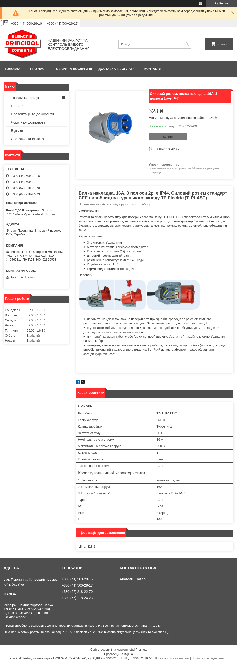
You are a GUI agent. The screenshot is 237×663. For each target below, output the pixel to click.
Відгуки (17, 130)
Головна (12, 69)
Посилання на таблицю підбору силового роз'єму (114, 204)
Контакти (152, 69)
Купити (168, 136)
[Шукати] (187, 44)
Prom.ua (141, 649)
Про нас (37, 69)
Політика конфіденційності (210, 658)
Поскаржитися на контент (172, 658)
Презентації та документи (32, 114)
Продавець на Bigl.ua (118, 654)
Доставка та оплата (117, 69)
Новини (17, 106)
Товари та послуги (71, 69)
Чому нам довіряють (28, 122)
